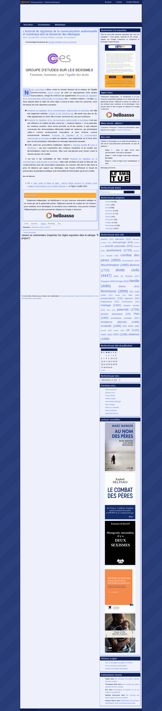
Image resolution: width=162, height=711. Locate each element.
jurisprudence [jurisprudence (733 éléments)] (112, 298)
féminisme (35, 227)
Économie (109, 211)
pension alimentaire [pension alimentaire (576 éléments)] (116, 314)
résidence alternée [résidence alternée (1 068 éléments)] (120, 321)
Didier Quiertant (111, 410)
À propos (108, 2)
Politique (51, 37)
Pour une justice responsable (116, 666)
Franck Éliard (110, 396)
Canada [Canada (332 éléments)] (112, 256)
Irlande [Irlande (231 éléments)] (120, 295)
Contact (119, 2)
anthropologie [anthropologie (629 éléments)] (123, 242)
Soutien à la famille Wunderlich (116, 669)
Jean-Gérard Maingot (113, 401)
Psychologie (109, 225)
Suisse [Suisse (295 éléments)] (119, 330)
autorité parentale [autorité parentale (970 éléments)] (119, 245)
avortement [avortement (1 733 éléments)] (119, 250)
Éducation (109, 214)
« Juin (103, 370)
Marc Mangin (110, 404)
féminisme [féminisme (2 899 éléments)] (114, 291)
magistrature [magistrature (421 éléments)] (110, 302)
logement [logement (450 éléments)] (131, 298)
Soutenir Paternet (132, 2)
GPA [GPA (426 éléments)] (134, 292)
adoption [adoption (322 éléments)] (107, 239)
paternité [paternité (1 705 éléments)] (128, 309)
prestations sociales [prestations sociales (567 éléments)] (125, 318)
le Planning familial (79, 145)
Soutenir (123, 130)
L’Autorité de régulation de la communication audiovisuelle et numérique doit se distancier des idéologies (60, 32)
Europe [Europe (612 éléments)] (122, 281)
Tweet (43, 224)
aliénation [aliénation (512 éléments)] (123, 239)
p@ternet (25, 2)
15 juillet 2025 (34, 37)
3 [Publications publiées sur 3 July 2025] (110, 355)
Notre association (38, 89)
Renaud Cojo (110, 393)
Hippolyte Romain (111, 413)
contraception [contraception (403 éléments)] (130, 261)
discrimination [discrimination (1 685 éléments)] (115, 265)
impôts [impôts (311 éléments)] (107, 295)
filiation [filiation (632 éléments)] (129, 286)
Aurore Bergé (53, 92)
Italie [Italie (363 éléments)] (133, 295)
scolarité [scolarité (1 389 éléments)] (111, 326)
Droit (107, 208)
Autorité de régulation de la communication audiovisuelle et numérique (59, 110)
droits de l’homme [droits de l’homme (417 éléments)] (126, 276)
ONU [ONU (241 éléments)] (111, 310)
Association (28, 25)
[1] (96, 99)
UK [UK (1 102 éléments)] (132, 330)
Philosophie (109, 219)
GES (25, 37)
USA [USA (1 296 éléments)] (120, 334)
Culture (108, 205)
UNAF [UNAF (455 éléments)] (106, 334)
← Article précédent (29, 232)
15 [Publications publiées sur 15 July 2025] (107, 361)
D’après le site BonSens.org (61, 113)
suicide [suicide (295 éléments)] (106, 330)
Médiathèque (60, 25)
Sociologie (59, 37)
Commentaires (70, 37)
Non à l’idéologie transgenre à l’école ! (119, 663)
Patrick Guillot (110, 399)
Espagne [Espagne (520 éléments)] (108, 281)
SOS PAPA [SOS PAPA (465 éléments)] (130, 326)
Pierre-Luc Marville (112, 407)
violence (47, 227)
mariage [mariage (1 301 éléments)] (111, 305)
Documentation (44, 25)
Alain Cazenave (111, 390)
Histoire (108, 217)
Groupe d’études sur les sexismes (62, 42)
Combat (44, 37)
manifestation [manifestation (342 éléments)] (130, 302)
